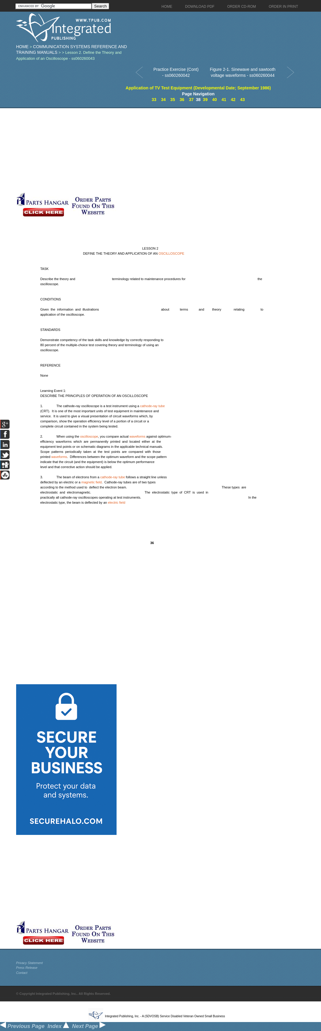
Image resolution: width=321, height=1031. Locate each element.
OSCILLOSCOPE (171, 253)
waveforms (137, 436)
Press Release (27, 967)
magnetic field (91, 482)
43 (242, 99)
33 (154, 99)
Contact (21, 973)
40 (214, 99)
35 (172, 99)
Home (22, 46)
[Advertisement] (143, 150)
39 (205, 99)
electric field (116, 502)
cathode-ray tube (152, 406)
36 (182, 99)
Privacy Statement (29, 963)
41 (223, 99)
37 (191, 99)
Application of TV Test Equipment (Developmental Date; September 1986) (198, 87)
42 (233, 99)
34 (163, 99)
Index (58, 1026)
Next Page (89, 1026)
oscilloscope (89, 436)
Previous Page (22, 1026)
